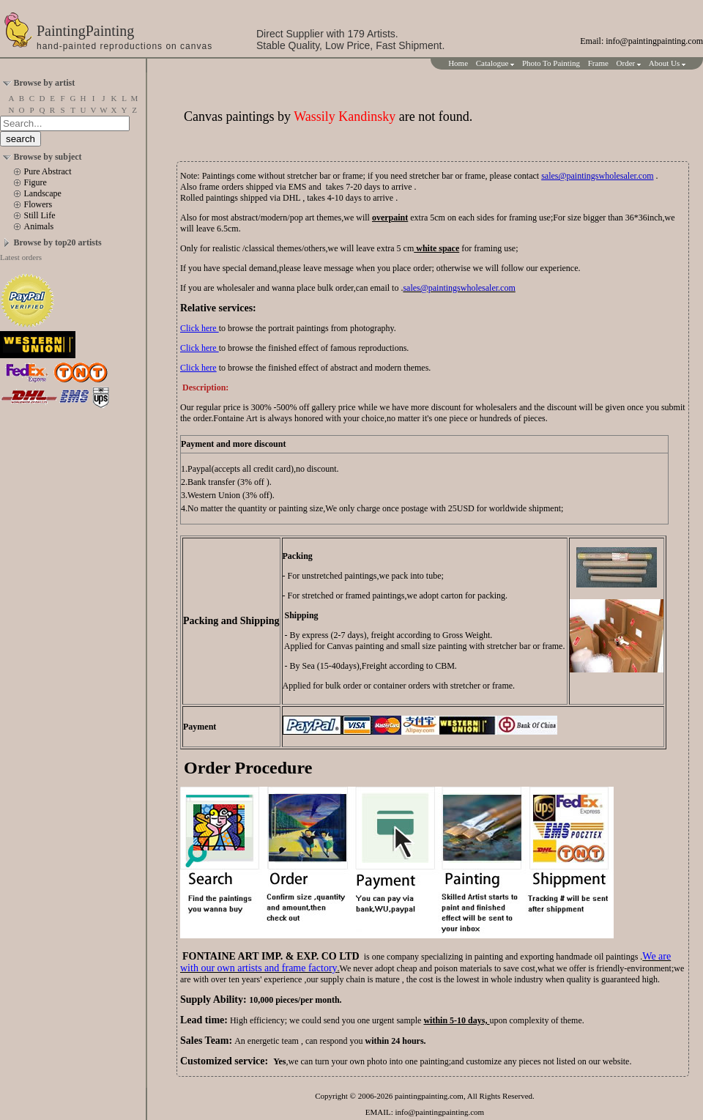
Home (458, 63)
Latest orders (21, 257)
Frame (598, 63)
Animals (39, 226)
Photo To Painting (551, 63)
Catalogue (495, 63)
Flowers (38, 204)
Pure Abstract (48, 171)
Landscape (43, 193)
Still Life (40, 215)
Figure (35, 182)
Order (629, 63)
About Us (667, 63)
